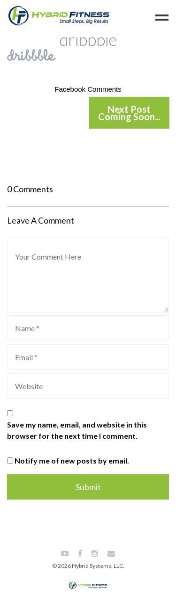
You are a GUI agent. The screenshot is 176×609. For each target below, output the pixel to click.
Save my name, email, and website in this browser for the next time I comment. (77, 430)
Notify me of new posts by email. (72, 460)
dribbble (88, 39)
